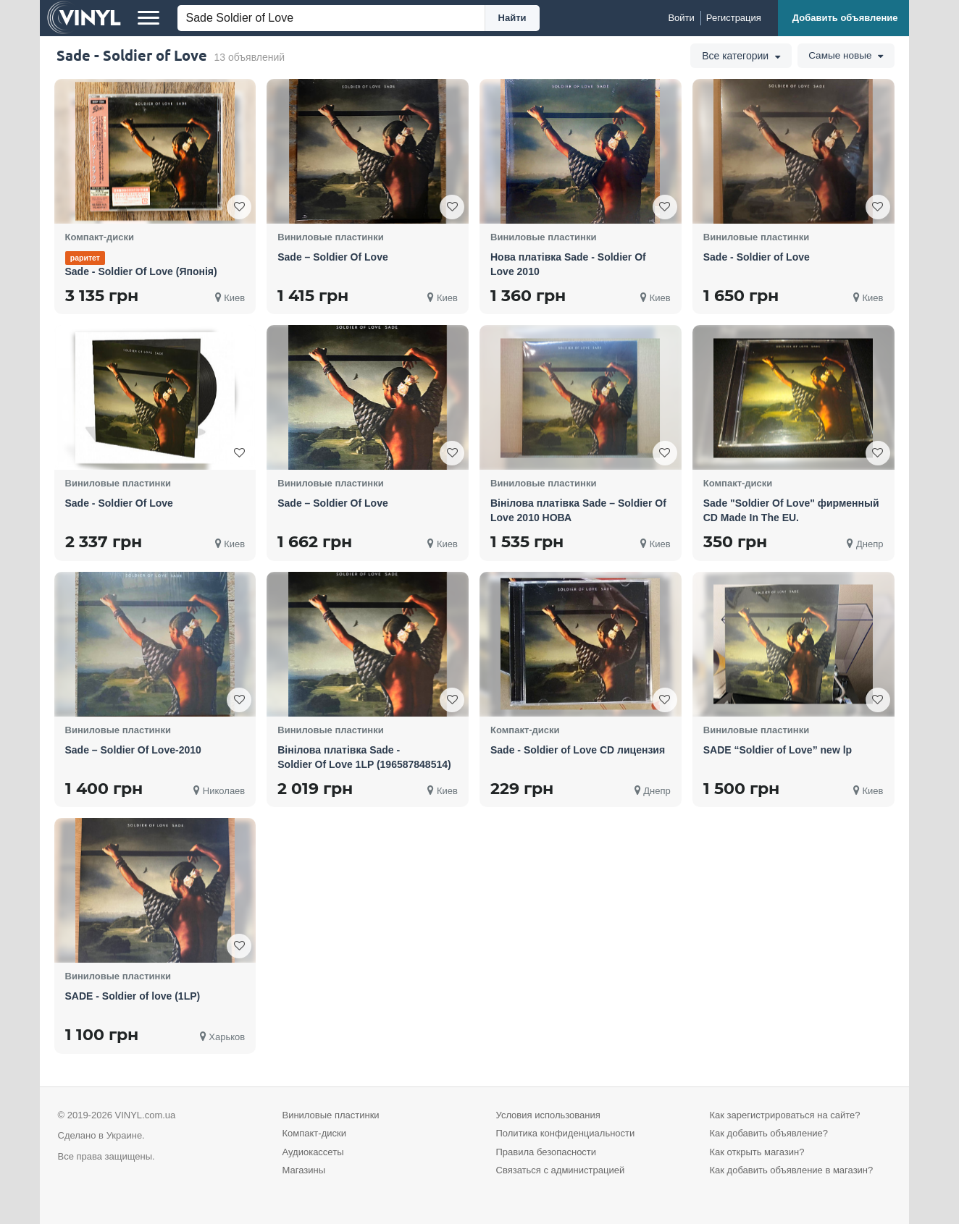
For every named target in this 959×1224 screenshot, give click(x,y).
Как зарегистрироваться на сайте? (785, 1115)
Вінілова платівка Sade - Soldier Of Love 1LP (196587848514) (364, 757)
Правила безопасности (546, 1152)
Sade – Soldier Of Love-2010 (133, 750)
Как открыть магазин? (757, 1152)
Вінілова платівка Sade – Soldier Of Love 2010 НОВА (578, 510)
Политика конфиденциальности (565, 1133)
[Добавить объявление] (843, 18)
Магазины (304, 1170)
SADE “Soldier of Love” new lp (777, 750)
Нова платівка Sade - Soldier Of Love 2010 (568, 264)
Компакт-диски (314, 1133)
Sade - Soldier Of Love (119, 503)
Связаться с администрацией (560, 1170)
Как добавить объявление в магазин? (792, 1170)
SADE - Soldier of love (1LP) (133, 996)
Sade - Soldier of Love (756, 257)
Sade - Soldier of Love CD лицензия (577, 750)
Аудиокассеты (313, 1152)
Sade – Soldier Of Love (332, 257)
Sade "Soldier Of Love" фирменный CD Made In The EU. (791, 510)
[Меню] (148, 18)
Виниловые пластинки (331, 1115)
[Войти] (681, 18)
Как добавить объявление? (769, 1133)
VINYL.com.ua (144, 1115)
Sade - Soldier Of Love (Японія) (141, 271)
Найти (512, 17)
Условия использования (548, 1115)
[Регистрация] (733, 18)
